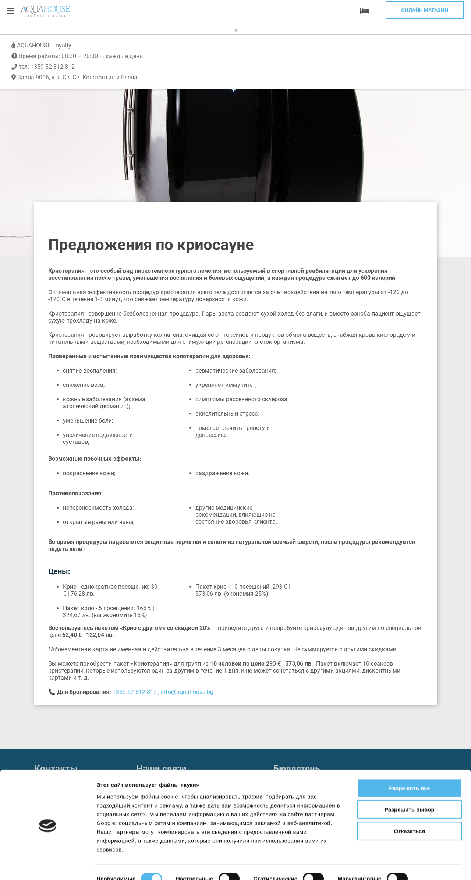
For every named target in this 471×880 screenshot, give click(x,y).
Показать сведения (123, 865)
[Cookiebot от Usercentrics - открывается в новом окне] (47, 865)
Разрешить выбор (409, 785)
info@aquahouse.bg (187, 691)
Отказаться (409, 806)
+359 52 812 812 (53, 37)
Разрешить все (409, 763)
